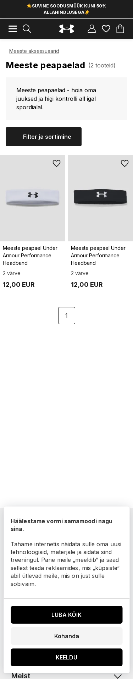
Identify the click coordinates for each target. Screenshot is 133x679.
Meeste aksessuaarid (34, 51)
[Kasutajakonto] (92, 28)
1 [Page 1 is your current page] (66, 315)
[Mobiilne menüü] (13, 28)
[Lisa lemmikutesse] (56, 163)
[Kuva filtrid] (44, 136)
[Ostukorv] (120, 28)
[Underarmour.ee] (66, 28)
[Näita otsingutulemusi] (27, 28)
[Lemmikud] (106, 28)
